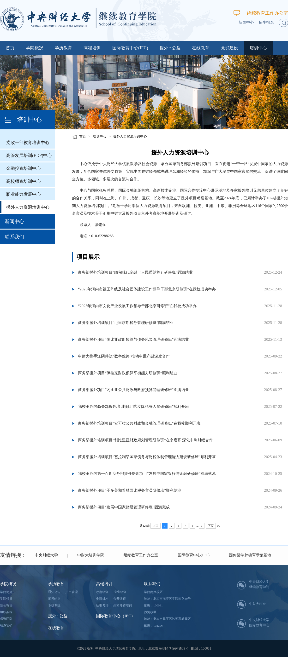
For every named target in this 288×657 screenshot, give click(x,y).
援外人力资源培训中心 (27, 207)
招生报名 (266, 22)
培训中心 (258, 48)
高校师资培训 (122, 605)
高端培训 (92, 48)
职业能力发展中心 (23, 194)
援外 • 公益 (170, 48)
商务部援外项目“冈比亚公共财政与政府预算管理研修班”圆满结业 (133, 390)
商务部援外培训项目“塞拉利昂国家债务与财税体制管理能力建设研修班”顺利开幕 (147, 457)
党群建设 (229, 48)
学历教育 (63, 48)
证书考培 (102, 605)
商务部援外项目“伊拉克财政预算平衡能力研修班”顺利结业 (127, 373)
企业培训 (120, 592)
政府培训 (102, 592)
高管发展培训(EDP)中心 (29, 155)
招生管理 (71, 592)
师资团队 (6, 619)
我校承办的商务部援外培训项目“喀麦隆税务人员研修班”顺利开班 (133, 406)
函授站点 (54, 598)
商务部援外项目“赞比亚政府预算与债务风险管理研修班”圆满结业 (133, 339)
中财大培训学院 (90, 555)
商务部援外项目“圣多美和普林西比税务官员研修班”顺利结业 (129, 490)
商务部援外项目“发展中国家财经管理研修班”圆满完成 (124, 507)
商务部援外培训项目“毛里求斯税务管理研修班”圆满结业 (126, 323)
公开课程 (119, 598)
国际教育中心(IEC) (130, 48)
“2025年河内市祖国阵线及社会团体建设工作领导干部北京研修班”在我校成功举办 (147, 289)
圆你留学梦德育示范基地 (250, 555)
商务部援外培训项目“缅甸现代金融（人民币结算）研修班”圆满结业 (135, 272)
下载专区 (54, 605)
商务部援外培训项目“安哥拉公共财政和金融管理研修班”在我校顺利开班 (139, 423)
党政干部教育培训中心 (27, 142)
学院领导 (6, 598)
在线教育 (200, 48)
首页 (10, 48)
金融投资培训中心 (23, 168)
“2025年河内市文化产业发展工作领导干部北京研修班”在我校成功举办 (137, 306)
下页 (211, 525)
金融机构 (102, 598)
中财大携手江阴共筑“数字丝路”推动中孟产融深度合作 (124, 356)
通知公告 (54, 592)
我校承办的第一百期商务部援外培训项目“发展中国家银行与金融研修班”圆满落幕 (147, 474)
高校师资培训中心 (23, 181)
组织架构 (6, 612)
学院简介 (6, 592)
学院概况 (34, 48)
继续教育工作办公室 (261, 13)
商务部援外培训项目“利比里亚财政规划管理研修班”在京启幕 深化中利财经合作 (145, 440)
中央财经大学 (46, 555)
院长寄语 (6, 605)
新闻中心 (246, 22)
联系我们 (14, 236)
